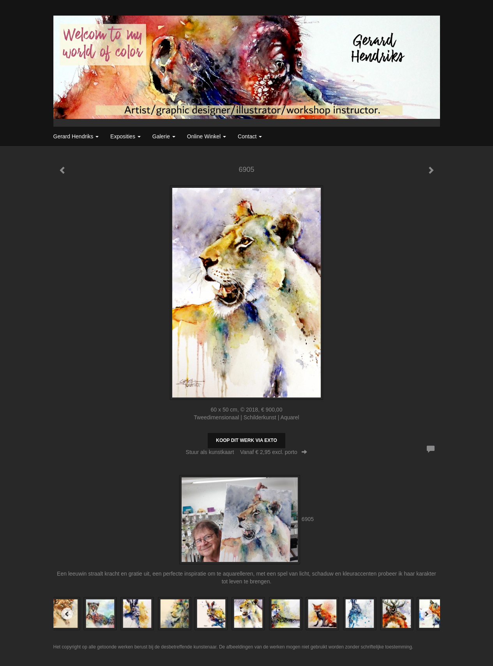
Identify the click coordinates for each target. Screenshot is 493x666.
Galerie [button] (163, 136)
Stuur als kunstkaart (246, 452)
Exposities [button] (125, 136)
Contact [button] (250, 136)
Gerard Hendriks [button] (76, 136)
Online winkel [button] (206, 136)
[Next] (426, 614)
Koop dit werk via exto (246, 440)
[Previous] (67, 614)
